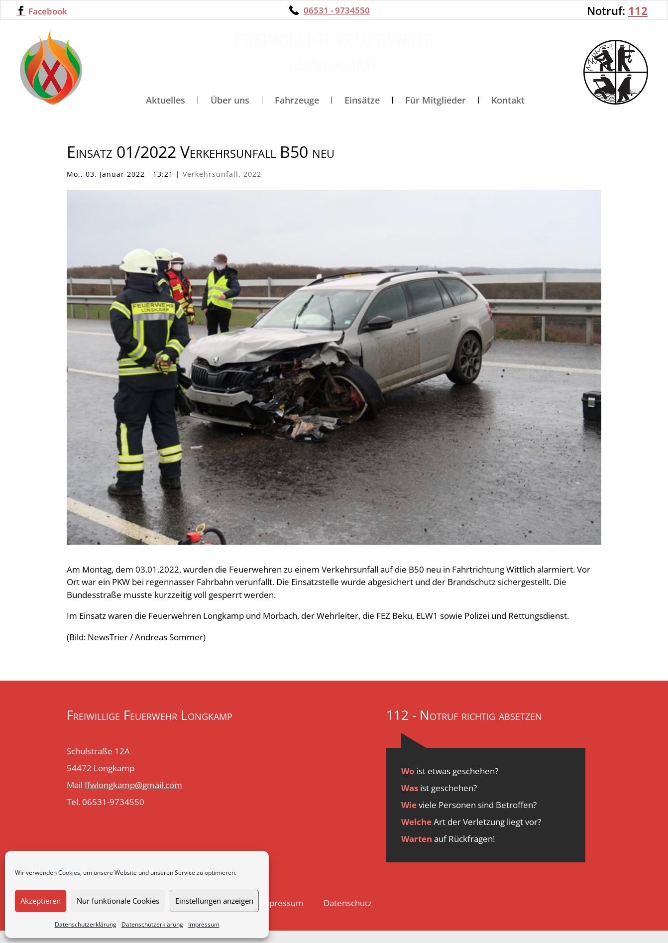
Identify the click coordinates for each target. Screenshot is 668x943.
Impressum (204, 924)
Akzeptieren (40, 901)
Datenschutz (348, 916)
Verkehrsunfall (210, 187)
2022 (252, 187)
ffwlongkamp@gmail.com (133, 798)
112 (638, 10)
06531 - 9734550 (337, 10)
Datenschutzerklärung (85, 924)
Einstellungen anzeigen (214, 901)
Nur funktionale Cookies (118, 901)
